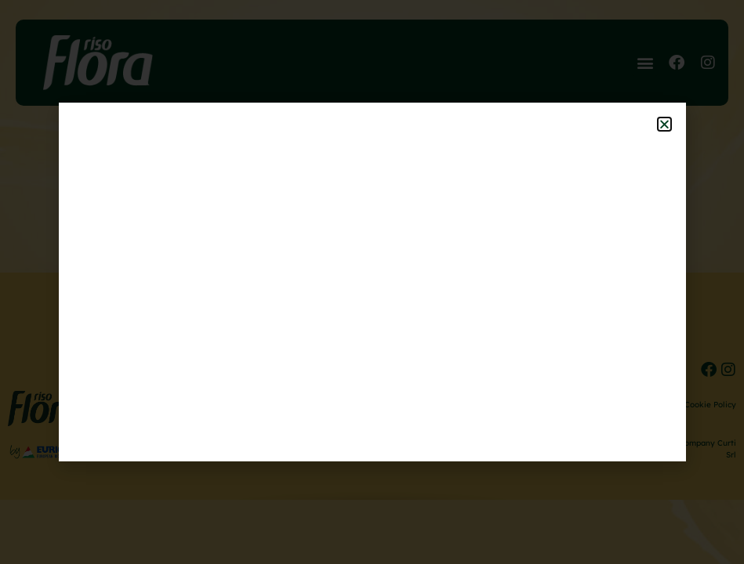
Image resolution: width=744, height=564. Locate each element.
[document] (372, 282)
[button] (664, 124)
